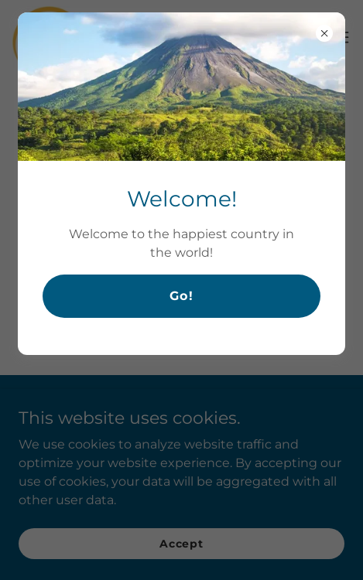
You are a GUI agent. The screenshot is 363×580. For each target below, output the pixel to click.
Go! (181, 295)
